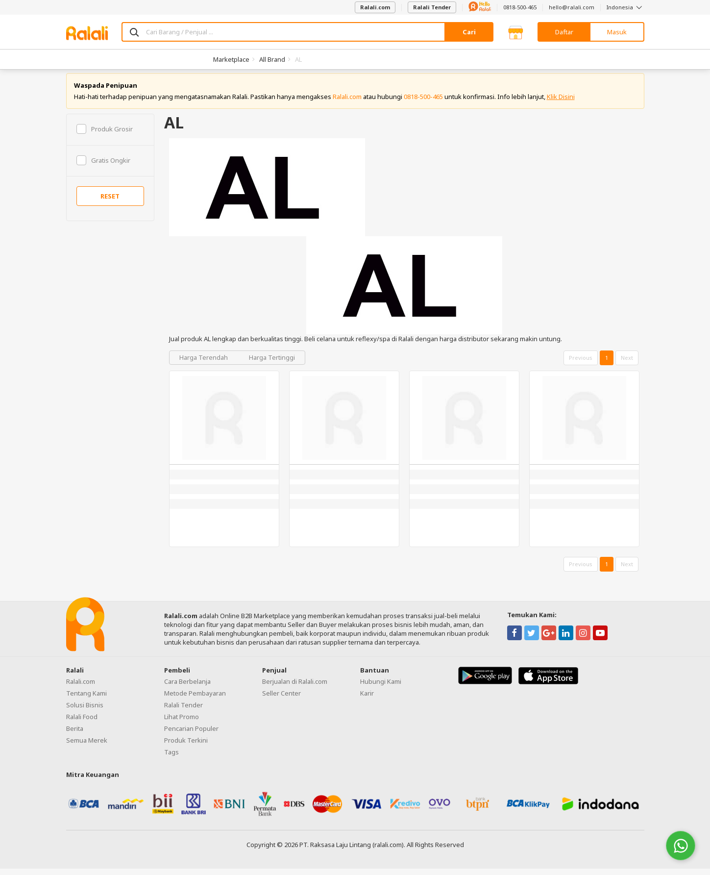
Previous (580, 364)
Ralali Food (82, 723)
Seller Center (281, 699)
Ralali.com (375, 7)
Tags (171, 758)
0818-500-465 (520, 7)
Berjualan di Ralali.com (294, 687)
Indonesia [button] (625, 7)
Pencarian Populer (191, 734)
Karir (367, 699)
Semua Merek (86, 746)
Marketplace (231, 59)
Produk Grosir (104, 135)
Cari (469, 31)
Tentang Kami (86, 699)
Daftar (564, 31)
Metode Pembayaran (195, 699)
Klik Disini (561, 103)
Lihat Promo (181, 723)
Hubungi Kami (380, 687)
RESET (110, 203)
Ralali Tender (432, 7)
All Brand (272, 59)
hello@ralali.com (571, 7)
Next (627, 364)
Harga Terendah (204, 364)
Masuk (617, 31)
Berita (74, 734)
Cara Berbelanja (187, 687)
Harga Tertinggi (272, 364)
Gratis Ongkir (103, 167)
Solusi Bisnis (84, 711)
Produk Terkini (186, 746)
